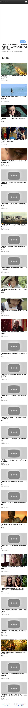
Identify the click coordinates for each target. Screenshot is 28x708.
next (22, 705)
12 (25, 703)
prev (3, 703)
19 (18, 705)
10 (20, 703)
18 (15, 705)
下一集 (23, 41)
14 (7, 705)
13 (5, 705)
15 (10, 705)
